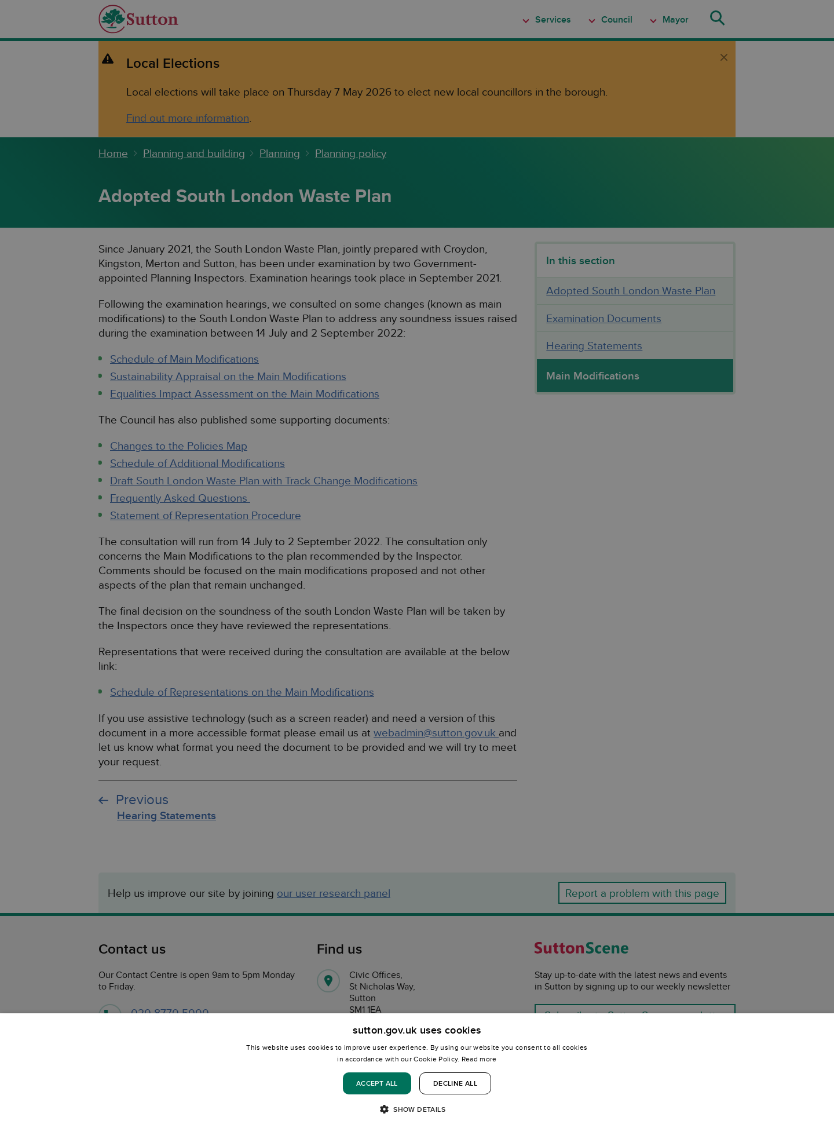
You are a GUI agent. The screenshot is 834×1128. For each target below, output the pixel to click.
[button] (417, 1108)
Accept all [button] (377, 1083)
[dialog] (417, 1070)
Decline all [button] (455, 1083)
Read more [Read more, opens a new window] (479, 1059)
